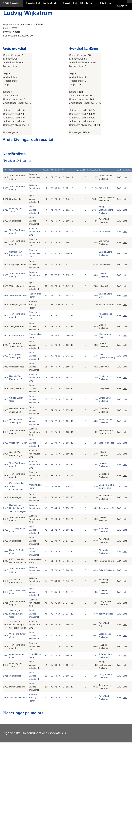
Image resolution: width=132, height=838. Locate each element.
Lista (125, 177)
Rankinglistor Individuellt (41, 3)
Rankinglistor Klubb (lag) (78, 3)
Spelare (122, 6)
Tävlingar (106, 3)
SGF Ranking (11, 3)
